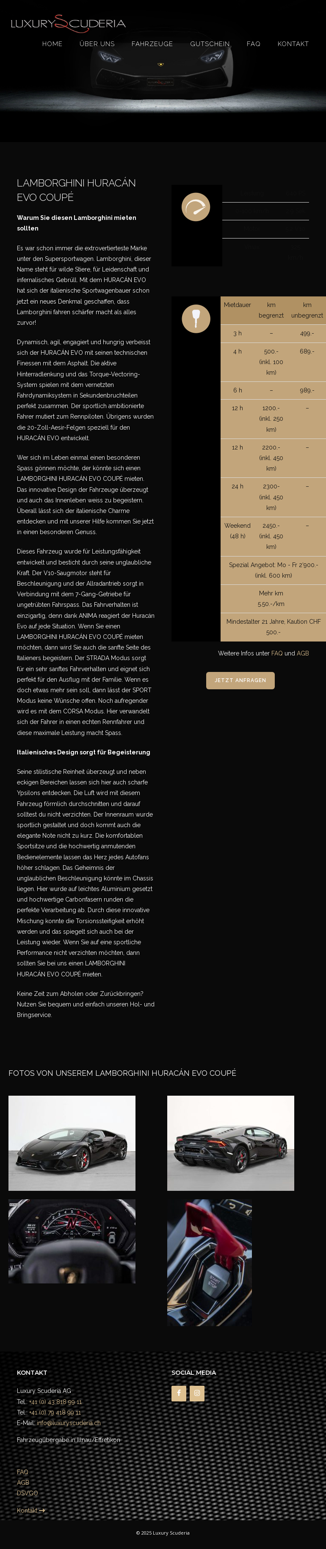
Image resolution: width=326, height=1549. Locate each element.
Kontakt (293, 44)
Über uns (97, 44)
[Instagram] (197, 1393)
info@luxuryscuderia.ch (69, 1423)
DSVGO (27, 1493)
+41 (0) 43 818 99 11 (55, 1401)
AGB (303, 653)
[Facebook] (178, 1393)
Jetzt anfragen (240, 680)
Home (52, 44)
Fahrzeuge (152, 44)
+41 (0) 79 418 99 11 (55, 1412)
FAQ (254, 44)
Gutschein (210, 44)
